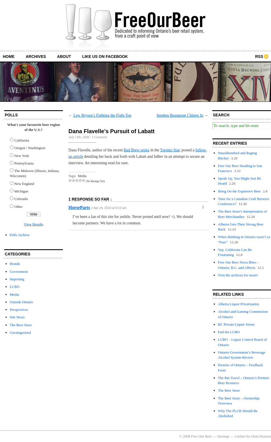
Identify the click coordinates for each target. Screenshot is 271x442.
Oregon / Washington (29, 148)
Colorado (21, 199)
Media (14, 294)
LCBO (15, 287)
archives (36, 56)
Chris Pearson (261, 436)
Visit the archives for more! (238, 275)
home (9, 56)
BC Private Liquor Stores (236, 324)
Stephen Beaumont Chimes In (179, 115)
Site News (17, 317)
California (21, 140)
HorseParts (79, 207)
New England (24, 184)
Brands (15, 264)
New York (21, 156)
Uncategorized (20, 332)
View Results (33, 224)
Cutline (240, 436)
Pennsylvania (24, 163)
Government (19, 271)
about (64, 56)
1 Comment (99, 137)
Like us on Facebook (105, 56)
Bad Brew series (136, 150)
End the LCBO (229, 332)
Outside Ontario (21, 302)
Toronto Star (170, 150)
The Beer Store (21, 325)
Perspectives (19, 309)
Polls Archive (19, 235)
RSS (259, 56)
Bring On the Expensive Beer (239, 191)
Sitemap (223, 436)
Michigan (21, 191)
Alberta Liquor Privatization (238, 304)
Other (18, 206)
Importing (17, 279)
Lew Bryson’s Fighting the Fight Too (102, 115)
